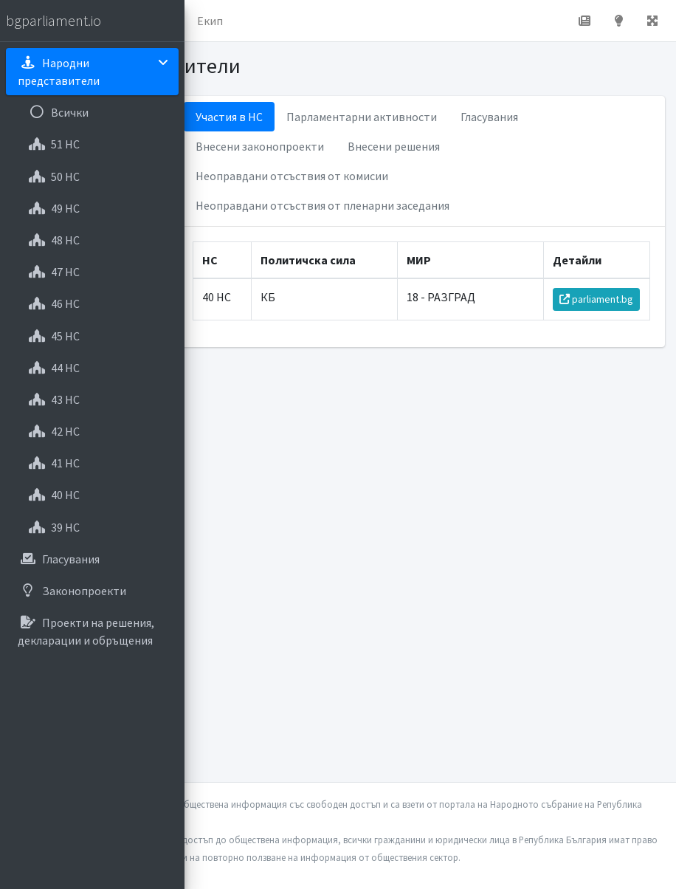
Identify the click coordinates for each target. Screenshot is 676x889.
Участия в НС (229, 116)
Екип (210, 20)
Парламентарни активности (361, 116)
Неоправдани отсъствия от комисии (292, 175)
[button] (652, 20)
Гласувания (489, 116)
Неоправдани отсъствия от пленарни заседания (322, 205)
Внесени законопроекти (260, 146)
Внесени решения (394, 146)
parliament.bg (596, 299)
